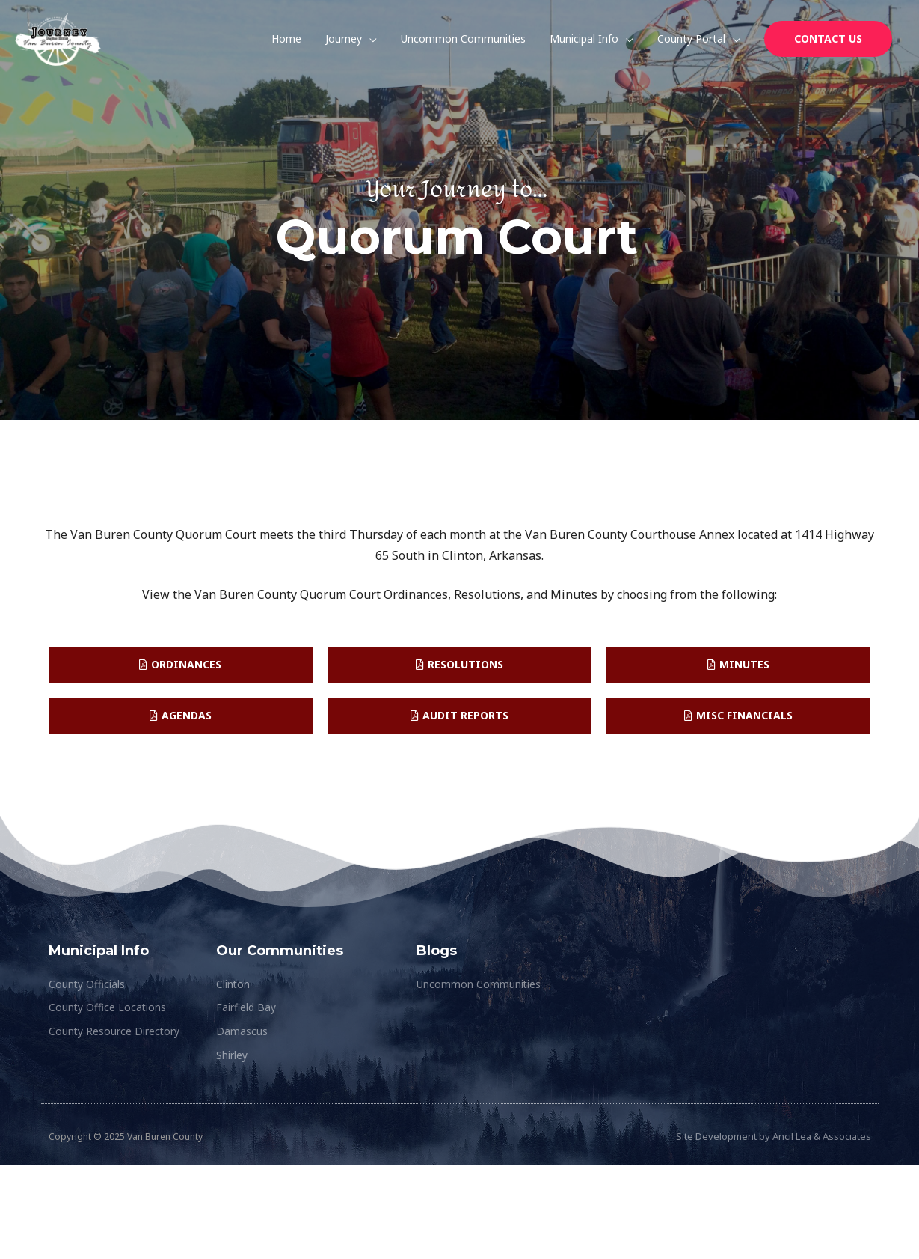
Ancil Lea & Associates (821, 1137)
